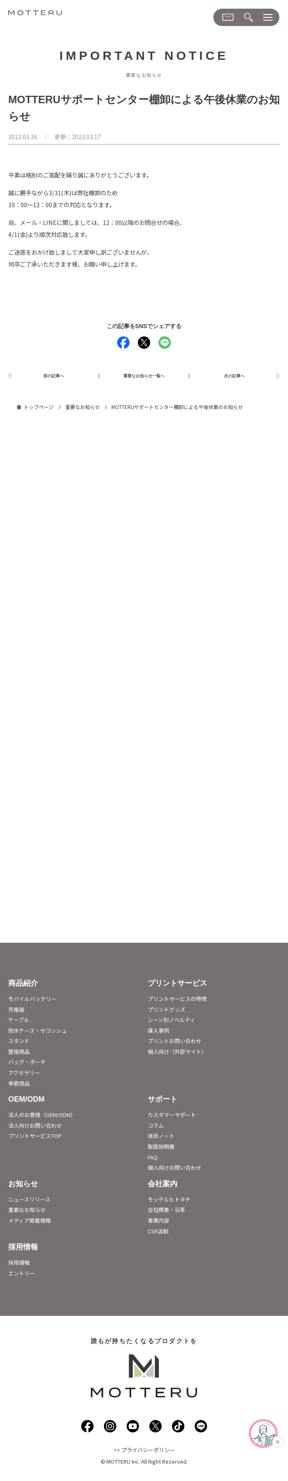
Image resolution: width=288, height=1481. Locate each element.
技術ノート (161, 1139)
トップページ (39, 409)
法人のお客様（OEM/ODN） (42, 1118)
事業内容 (158, 1223)
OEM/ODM (26, 1102)
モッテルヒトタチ (169, 1202)
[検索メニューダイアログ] (248, 17)
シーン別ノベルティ (171, 1023)
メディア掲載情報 (29, 1223)
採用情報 (23, 1250)
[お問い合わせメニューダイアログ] (228, 17)
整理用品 (19, 1054)
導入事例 (158, 1033)
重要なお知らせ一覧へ (144, 377)
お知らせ (23, 1187)
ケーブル (18, 1023)
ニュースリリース (29, 1202)
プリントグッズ (166, 1012)
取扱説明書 (161, 1149)
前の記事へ (53, 377)
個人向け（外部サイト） (177, 1054)
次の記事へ (234, 377)
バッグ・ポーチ (27, 1065)
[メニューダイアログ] (268, 17)
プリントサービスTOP (34, 1139)
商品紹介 (23, 986)
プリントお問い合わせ (174, 1044)
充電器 (16, 1012)
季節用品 (19, 1086)
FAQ (153, 1160)
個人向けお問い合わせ (174, 1170)
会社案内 (162, 1187)
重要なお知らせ (82, 409)
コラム (156, 1128)
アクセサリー (24, 1075)
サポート (162, 1102)
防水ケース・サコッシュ (37, 1033)
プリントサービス (177, 986)
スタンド (19, 1044)
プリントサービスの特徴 (177, 1001)
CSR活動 (158, 1234)
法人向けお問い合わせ (35, 1128)
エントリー (21, 1276)
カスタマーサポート (172, 1118)
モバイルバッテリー (32, 1001)
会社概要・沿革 (166, 1213)
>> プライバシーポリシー (144, 1453)
